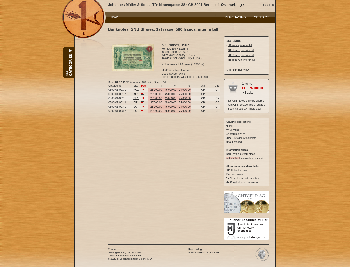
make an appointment (208, 252)
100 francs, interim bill (241, 50)
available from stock (244, 154)
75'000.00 (185, 89)
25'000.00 (156, 89)
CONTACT (261, 17)
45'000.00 (170, 89)
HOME (114, 17)
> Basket (248, 92)
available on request (252, 158)
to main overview (239, 69)
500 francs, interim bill (241, 55)
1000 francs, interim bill (241, 60)
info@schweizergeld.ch (233, 5)
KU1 (136, 89)
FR (272, 4)
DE (260, 4)
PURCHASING (235, 17)
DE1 (136, 98)
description (243, 121)
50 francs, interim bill (240, 45)
